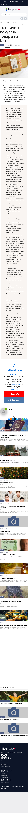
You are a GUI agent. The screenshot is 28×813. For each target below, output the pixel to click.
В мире (1, 733)
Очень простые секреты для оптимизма (11, 703)
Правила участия (4, 760)
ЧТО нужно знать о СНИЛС (7, 554)
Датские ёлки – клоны (6, 483)
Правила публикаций (5, 762)
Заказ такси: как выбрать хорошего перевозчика (13, 625)
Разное (1, 45)
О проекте (4, 4)
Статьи (17, 1)
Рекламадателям (4, 777)
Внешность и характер (5, 701)
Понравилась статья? (14, 369)
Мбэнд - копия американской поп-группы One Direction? (12, 506)
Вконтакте (14, 389)
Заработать (4, 788)
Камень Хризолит (5, 531)
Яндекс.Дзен (16, 384)
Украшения (2, 717)
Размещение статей (5, 766)
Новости (11, 1)
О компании (3, 773)
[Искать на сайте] (14, 14)
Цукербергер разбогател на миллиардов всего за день (13, 736)
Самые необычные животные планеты (10, 601)
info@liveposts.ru (5, 782)
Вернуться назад (23, 24)
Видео (22, 1)
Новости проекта (4, 775)
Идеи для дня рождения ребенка (9, 719)
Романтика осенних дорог (7, 578)
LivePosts (2, 22)
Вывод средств (4, 764)
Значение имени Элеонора (7, 460)
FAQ (2, 768)
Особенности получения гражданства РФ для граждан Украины (13, 436)
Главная (4, 1)
